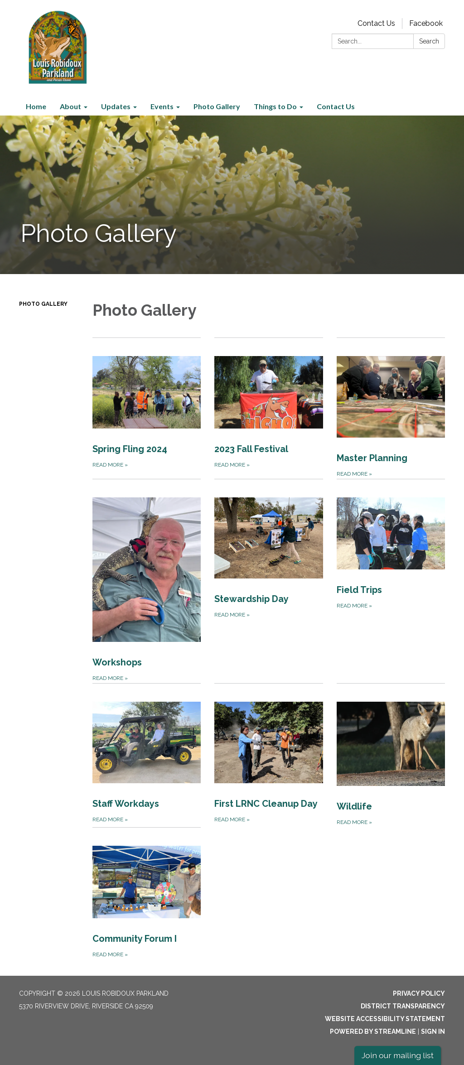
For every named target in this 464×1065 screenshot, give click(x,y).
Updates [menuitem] (115, 106)
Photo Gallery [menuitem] (216, 106)
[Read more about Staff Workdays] (146, 755)
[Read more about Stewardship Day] (268, 581)
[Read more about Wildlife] (391, 755)
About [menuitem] (70, 106)
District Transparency (403, 1006)
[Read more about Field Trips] (391, 581)
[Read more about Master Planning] (391, 408)
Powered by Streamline (373, 1031)
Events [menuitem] (162, 106)
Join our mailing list (398, 1055)
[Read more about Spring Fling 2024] (146, 408)
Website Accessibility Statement (385, 1018)
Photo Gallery (43, 304)
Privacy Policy (419, 993)
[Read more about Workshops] (146, 581)
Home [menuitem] (36, 106)
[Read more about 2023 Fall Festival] (268, 408)
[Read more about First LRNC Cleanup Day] (268, 755)
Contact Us (376, 23)
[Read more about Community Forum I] (146, 893)
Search (429, 41)
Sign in (433, 1031)
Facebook (426, 23)
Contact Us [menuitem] (336, 106)
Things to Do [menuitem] (275, 106)
